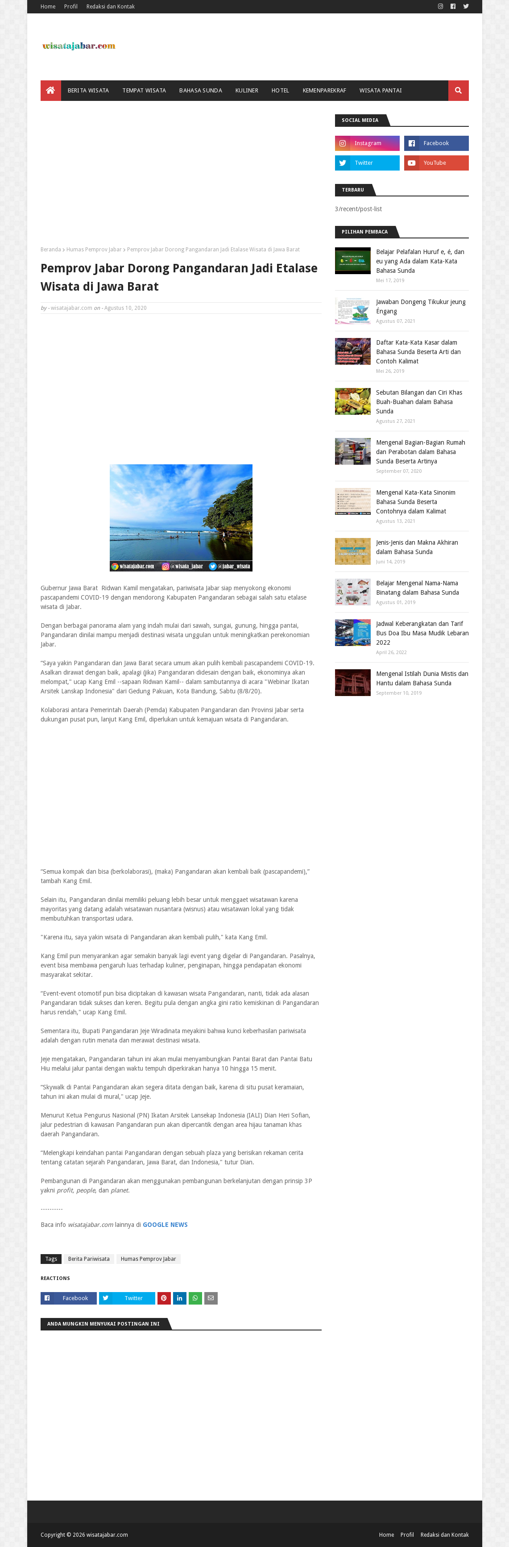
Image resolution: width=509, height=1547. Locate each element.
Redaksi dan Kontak (111, 7)
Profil (71, 7)
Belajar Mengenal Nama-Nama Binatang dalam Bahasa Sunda (417, 588)
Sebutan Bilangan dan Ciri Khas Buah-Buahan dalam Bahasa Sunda (419, 402)
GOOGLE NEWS (165, 1224)
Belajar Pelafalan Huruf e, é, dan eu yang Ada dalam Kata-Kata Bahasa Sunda (420, 261)
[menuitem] (51, 90)
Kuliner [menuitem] (247, 90)
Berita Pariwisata (89, 1259)
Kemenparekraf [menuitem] (325, 90)
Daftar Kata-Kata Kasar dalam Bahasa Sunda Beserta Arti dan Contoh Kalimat (418, 352)
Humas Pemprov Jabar (94, 249)
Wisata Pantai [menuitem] (381, 90)
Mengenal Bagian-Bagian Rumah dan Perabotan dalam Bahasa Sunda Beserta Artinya (420, 452)
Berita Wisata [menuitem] (88, 90)
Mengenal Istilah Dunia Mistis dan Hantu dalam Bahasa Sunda (422, 678)
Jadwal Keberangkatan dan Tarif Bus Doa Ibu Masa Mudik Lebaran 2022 (422, 633)
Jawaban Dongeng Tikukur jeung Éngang (421, 306)
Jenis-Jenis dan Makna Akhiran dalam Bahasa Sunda (417, 547)
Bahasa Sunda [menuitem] (200, 90)
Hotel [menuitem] (281, 90)
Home (48, 7)
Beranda (51, 249)
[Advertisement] (181, 176)
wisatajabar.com (71, 308)
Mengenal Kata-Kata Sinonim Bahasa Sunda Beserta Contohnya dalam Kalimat (415, 502)
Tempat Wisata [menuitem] (144, 90)
